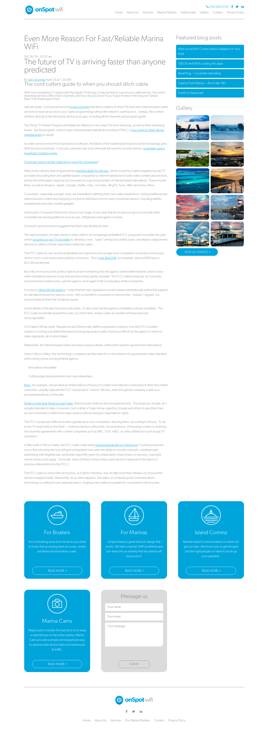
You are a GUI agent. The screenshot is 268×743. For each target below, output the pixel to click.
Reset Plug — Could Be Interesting (199, 73)
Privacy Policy (235, 12)
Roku (27, 385)
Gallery (204, 12)
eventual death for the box (92, 171)
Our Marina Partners (137, 720)
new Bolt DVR (107, 258)
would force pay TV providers (51, 239)
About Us (132, 12)
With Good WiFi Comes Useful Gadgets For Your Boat (209, 52)
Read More (57, 571)
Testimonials (188, 12)
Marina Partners (166, 12)
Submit (134, 664)
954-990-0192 (217, 7)
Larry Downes (36, 80)
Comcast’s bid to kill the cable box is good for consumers (61, 162)
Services (147, 12)
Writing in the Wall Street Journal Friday (48, 403)
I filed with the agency (51, 290)
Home (119, 12)
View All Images (197, 255)
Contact (218, 12)
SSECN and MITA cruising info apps (200, 63)
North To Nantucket (190, 93)
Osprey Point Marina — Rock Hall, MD (202, 83)
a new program (80, 107)
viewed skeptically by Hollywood (117, 445)
